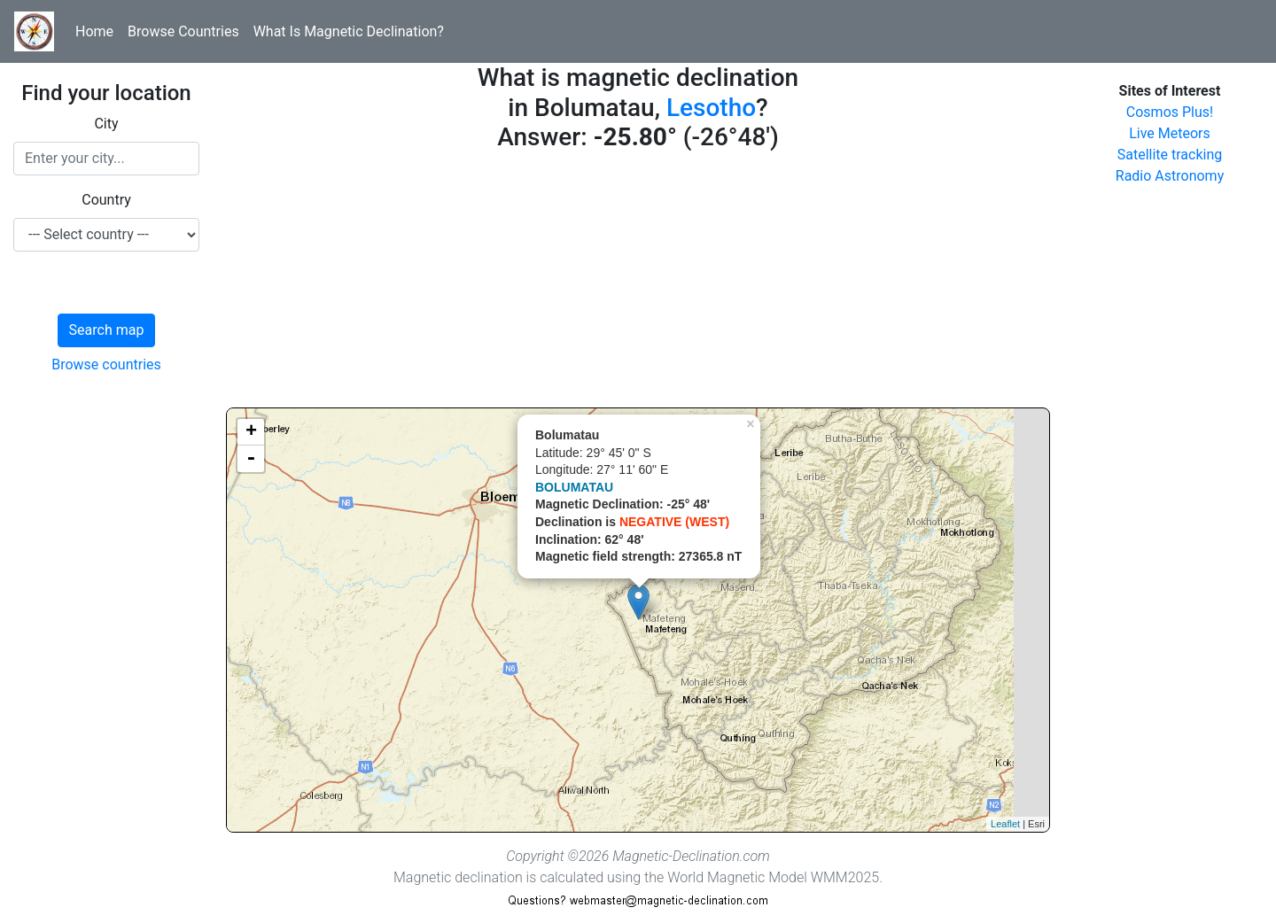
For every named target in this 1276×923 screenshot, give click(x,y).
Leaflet (1005, 823)
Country (106, 199)
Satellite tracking (1170, 154)
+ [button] (251, 432)
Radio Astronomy (1170, 175)
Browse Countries (183, 31)
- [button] (251, 459)
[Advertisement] (638, 283)
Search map (106, 330)
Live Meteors (1169, 133)
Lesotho (711, 107)
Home (94, 31)
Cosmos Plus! (1169, 112)
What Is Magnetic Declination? (348, 31)
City (106, 123)
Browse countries (106, 364)
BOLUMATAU (574, 487)
